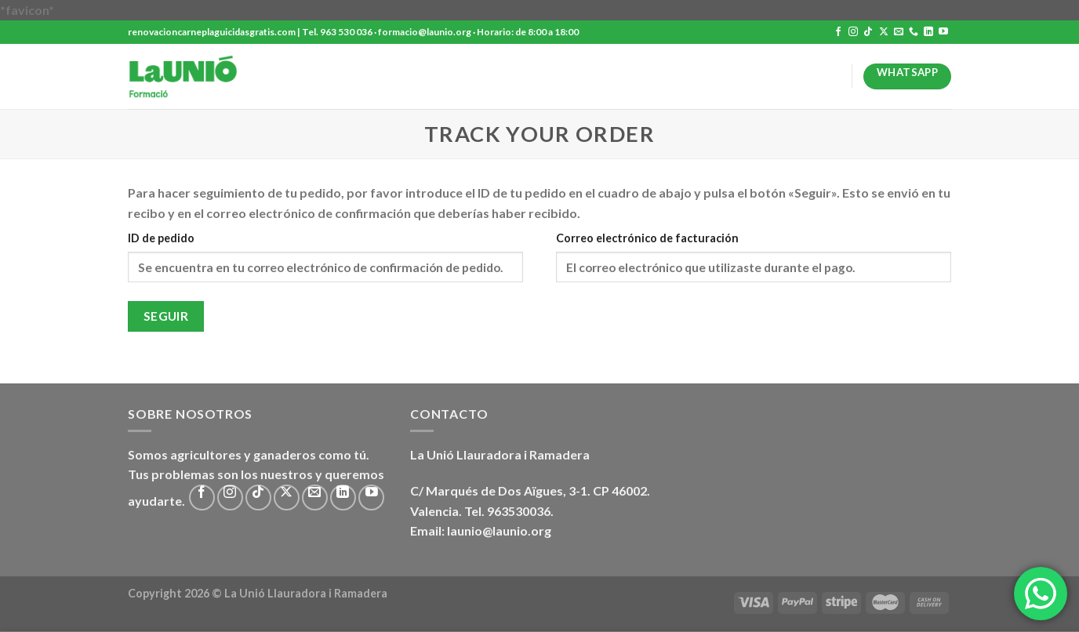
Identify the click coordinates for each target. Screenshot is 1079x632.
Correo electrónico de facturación (647, 238)
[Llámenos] (913, 32)
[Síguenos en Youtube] (943, 32)
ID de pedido (161, 238)
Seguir (166, 316)
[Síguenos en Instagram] (853, 32)
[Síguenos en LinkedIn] (928, 32)
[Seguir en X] (883, 32)
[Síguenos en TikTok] (868, 32)
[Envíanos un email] (898, 32)
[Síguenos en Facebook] (838, 32)
